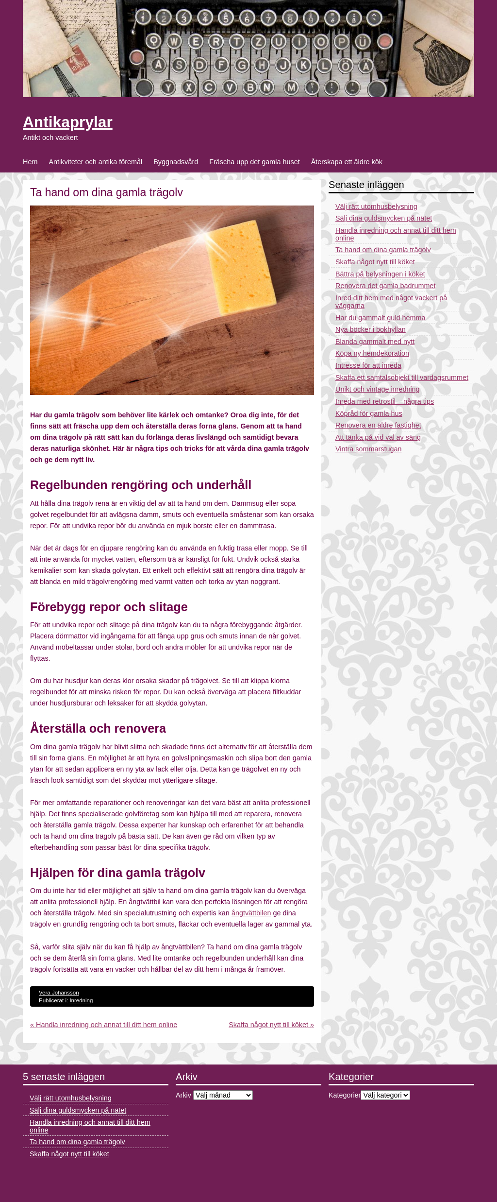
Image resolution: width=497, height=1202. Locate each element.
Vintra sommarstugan (368, 449)
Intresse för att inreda (368, 365)
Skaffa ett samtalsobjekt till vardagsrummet (401, 377)
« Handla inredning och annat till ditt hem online (103, 1025)
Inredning (81, 1000)
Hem (30, 162)
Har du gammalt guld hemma (380, 318)
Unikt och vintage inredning (377, 389)
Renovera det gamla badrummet (385, 286)
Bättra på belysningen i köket (380, 274)
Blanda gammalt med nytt (374, 341)
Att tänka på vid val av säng (378, 437)
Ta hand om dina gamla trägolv (383, 250)
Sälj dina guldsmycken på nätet (383, 218)
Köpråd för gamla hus (368, 413)
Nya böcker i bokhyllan (370, 329)
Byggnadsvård (175, 162)
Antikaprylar (68, 122)
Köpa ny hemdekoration (372, 353)
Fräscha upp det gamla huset (254, 162)
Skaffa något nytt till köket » (271, 1025)
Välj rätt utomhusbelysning (376, 206)
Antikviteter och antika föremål (95, 162)
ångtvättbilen (251, 913)
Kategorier (345, 1095)
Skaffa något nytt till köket (375, 262)
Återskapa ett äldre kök (346, 162)
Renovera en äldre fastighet (378, 425)
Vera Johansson (59, 993)
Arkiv (183, 1095)
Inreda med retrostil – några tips (384, 401)
